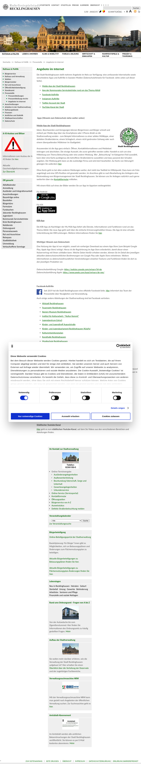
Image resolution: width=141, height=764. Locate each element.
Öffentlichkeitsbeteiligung (15, 87)
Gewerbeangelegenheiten (65, 487)
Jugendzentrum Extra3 (52, 320)
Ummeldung (8, 243)
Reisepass (7, 237)
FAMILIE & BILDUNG (70, 54)
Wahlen (8, 79)
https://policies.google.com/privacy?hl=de (83, 269)
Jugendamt (8, 215)
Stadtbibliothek (9, 240)
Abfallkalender (9, 185)
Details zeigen (118, 408)
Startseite (6, 62)
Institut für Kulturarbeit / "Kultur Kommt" (60, 316)
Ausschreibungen (12, 104)
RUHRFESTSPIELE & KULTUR (110, 55)
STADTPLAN (66, 5)
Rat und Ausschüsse (13, 85)
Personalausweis (10, 231)
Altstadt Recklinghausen (52, 303)
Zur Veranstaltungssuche (60, 523)
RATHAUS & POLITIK (10, 54)
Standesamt (9, 90)
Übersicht (66, 761)
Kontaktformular (61, 179)
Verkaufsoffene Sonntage (14, 246)
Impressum (80, 761)
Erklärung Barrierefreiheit (125, 761)
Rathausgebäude (11, 110)
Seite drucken (52, 761)
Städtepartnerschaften (14, 118)
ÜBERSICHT (95, 5)
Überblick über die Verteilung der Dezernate (69, 668)
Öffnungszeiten (58, 499)
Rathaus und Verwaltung (15, 76)
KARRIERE (84, 5)
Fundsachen (8, 209)
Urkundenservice (61, 490)
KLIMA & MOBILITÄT (50, 54)
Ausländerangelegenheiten (66, 474)
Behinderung (82, 589)
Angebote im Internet (55, 62)
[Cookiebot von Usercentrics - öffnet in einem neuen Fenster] (118, 346)
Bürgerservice (10, 73)
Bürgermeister (10, 82)
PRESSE (75, 5)
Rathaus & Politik (21, 62)
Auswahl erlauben (70, 416)
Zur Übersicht (9, 171)
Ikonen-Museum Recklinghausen (56, 312)
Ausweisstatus (57, 505)
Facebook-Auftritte (50, 94)
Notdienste (8, 225)
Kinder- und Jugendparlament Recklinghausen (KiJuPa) (66, 328)
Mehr (68, 631)
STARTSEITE (45, 5)
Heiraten (75, 586)
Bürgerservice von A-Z (61, 502)
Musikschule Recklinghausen (55, 341)
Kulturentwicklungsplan (52, 333)
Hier (108, 290)
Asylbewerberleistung (63, 477)
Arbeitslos (53, 592)
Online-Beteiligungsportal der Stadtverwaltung (70, 537)
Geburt (83, 586)
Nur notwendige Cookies (30, 416)
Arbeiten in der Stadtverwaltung (18, 107)
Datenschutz (10, 121)
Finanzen (8, 112)
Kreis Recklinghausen (12, 222)
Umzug (62, 589)
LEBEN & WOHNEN (30, 54)
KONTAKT (55, 5)
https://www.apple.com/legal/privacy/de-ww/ (83, 272)
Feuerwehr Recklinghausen (54, 307)
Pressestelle (37, 62)
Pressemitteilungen (16, 96)
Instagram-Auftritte (50, 98)
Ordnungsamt (9, 228)
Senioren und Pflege (69, 592)
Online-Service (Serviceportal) (64, 493)
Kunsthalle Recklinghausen (54, 337)
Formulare (7, 206)
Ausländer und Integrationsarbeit (17, 191)
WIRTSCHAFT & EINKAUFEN (88, 55)
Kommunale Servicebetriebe (15, 219)
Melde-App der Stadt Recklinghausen (58, 86)
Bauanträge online (11, 197)
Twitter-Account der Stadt (53, 103)
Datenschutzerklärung (100, 761)
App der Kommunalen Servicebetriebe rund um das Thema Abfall (71, 90)
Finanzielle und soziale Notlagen (63, 595)
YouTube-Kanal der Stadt (53, 107)
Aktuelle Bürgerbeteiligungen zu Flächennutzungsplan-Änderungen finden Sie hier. (69, 571)
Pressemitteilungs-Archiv (18, 98)
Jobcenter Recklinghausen (14, 212)
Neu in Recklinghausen (59, 586)
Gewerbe (71, 589)
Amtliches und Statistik (14, 115)
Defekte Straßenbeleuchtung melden (67, 508)
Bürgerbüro (8, 203)
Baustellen (7, 200)
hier (16, 159)
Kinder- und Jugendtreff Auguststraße (58, 324)
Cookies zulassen (111, 416)
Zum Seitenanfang (34, 761)
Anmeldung (8, 188)
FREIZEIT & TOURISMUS (127, 55)
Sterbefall (53, 589)
